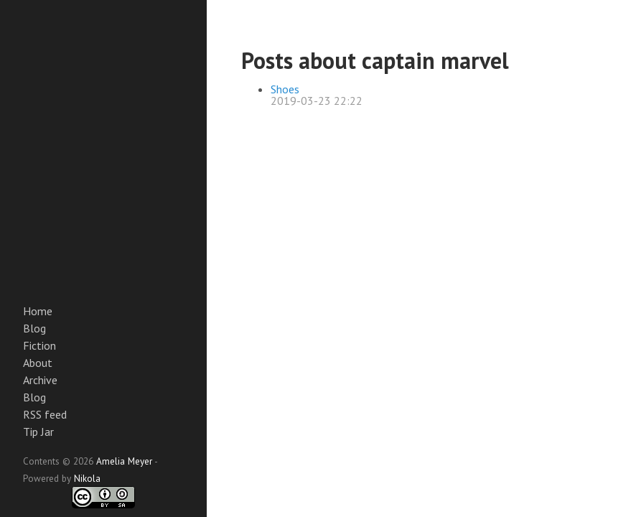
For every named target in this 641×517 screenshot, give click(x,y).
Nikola (87, 478)
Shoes (285, 89)
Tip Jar (38, 431)
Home (37, 311)
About (37, 362)
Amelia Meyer (124, 461)
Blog (34, 328)
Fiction (39, 345)
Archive (40, 380)
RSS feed (45, 414)
